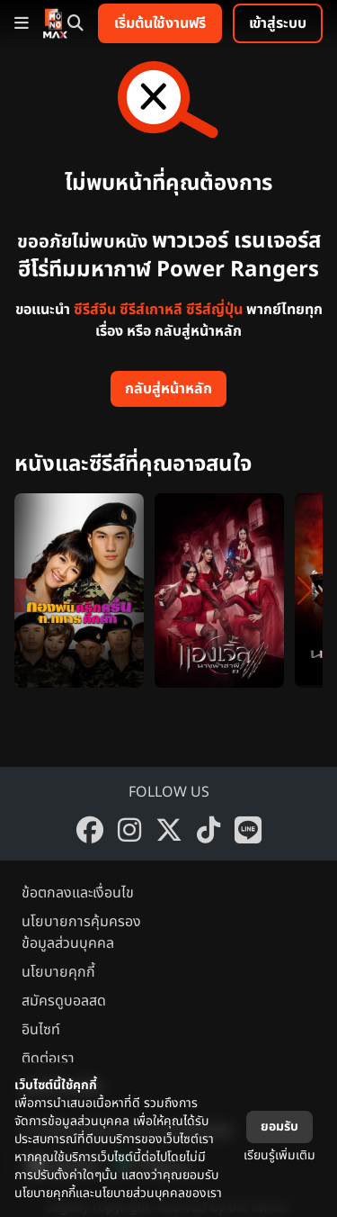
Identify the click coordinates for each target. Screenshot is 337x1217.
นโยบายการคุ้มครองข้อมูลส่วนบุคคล (81, 932)
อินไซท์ (41, 1030)
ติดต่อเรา (48, 1058)
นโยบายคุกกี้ (58, 972)
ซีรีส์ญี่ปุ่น (214, 309)
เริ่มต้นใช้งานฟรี (160, 23)
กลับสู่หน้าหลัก (168, 389)
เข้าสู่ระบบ (277, 23)
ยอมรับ (279, 1126)
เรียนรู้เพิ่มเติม (279, 1155)
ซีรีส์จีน (95, 309)
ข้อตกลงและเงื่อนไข (78, 893)
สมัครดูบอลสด (64, 1001)
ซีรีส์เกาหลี (151, 309)
